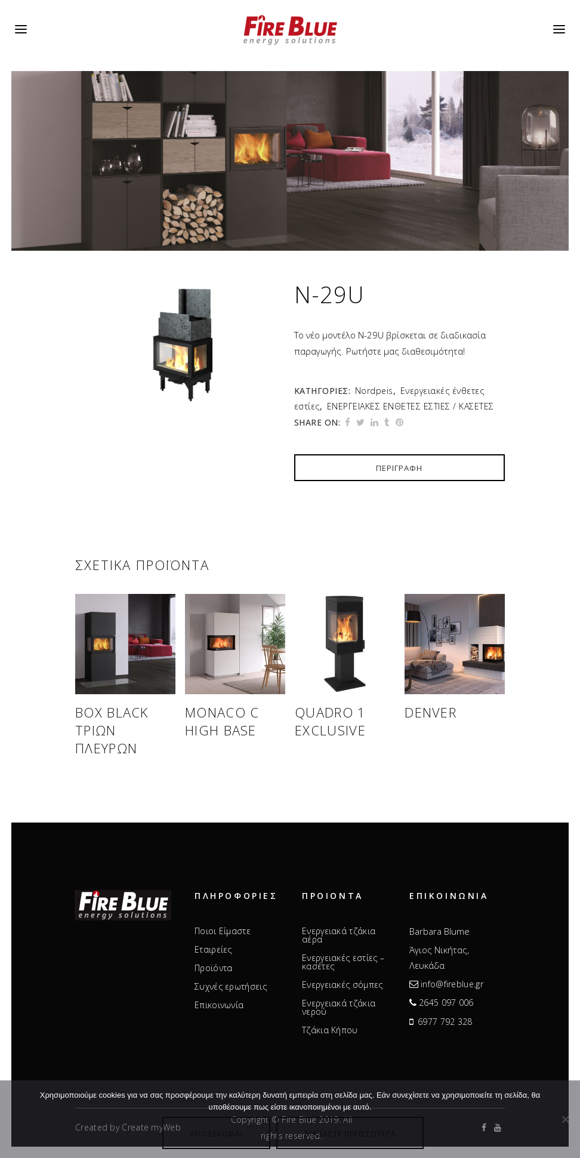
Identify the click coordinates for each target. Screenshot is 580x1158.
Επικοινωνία (219, 1005)
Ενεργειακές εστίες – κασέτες (343, 962)
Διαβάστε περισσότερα (350, 1134)
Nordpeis (374, 390)
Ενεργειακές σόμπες (342, 985)
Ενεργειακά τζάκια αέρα (338, 935)
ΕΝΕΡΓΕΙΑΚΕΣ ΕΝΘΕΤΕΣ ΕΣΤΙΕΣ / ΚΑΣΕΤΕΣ (410, 406)
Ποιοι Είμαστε (223, 931)
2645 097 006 (446, 1002)
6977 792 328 (445, 1021)
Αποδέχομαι (216, 1134)
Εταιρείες (213, 950)
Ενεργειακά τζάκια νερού (338, 1007)
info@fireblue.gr (452, 984)
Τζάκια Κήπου (330, 1030)
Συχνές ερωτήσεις (231, 987)
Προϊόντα (213, 968)
